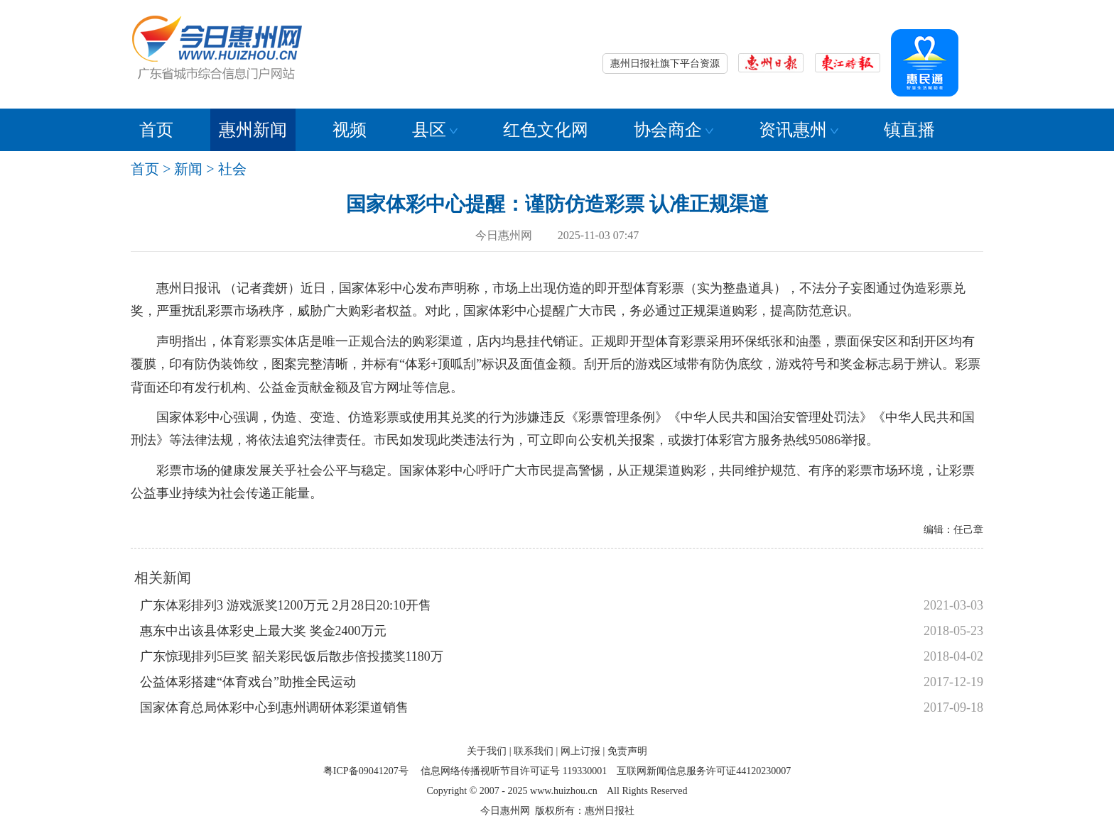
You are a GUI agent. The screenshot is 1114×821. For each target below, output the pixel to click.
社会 (232, 169)
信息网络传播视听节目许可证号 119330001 (514, 771)
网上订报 (580, 751)
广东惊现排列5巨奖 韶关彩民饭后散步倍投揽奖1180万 (291, 656)
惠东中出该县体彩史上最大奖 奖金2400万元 (263, 631)
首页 (156, 130)
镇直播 (909, 130)
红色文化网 (545, 130)
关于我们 (487, 751)
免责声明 (627, 751)
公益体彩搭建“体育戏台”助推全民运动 (248, 682)
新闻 (188, 169)
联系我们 (533, 751)
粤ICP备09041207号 (366, 771)
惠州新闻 (253, 130)
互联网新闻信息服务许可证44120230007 (704, 771)
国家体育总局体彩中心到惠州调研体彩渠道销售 (274, 707)
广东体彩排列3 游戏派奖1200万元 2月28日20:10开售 (285, 605)
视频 (349, 130)
